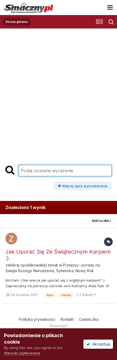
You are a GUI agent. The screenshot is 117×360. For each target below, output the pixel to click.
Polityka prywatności (37, 319)
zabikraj (12, 265)
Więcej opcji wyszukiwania (82, 186)
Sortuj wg (101, 220)
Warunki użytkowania (22, 353)
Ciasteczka (88, 319)
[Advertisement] (58, 89)
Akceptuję (98, 344)
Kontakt (67, 319)
